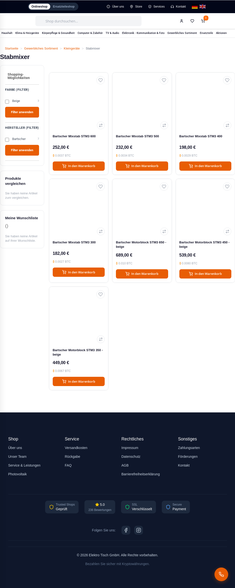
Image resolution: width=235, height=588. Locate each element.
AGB (125, 465)
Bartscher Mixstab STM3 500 (137, 136)
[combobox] (88, 21)
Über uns (115, 6)
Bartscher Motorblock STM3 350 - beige (78, 352)
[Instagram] (138, 530)
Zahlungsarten (189, 448)
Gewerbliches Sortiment (41, 48)
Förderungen (188, 456)
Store (136, 6)
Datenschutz (131, 456)
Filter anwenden (22, 112)
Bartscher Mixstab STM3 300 (74, 242)
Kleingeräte (72, 48)
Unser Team (17, 456)
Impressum (130, 448)
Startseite (11, 48)
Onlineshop (41, 6)
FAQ (68, 465)
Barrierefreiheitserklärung (141, 474)
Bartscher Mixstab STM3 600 (74, 136)
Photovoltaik (17, 474)
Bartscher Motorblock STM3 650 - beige (141, 244)
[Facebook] (126, 530)
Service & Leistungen (24, 465)
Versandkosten (76, 448)
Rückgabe (72, 456)
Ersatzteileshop (67, 6)
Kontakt (178, 6)
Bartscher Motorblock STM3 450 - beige (204, 244)
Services (156, 6)
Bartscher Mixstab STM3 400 (200, 136)
